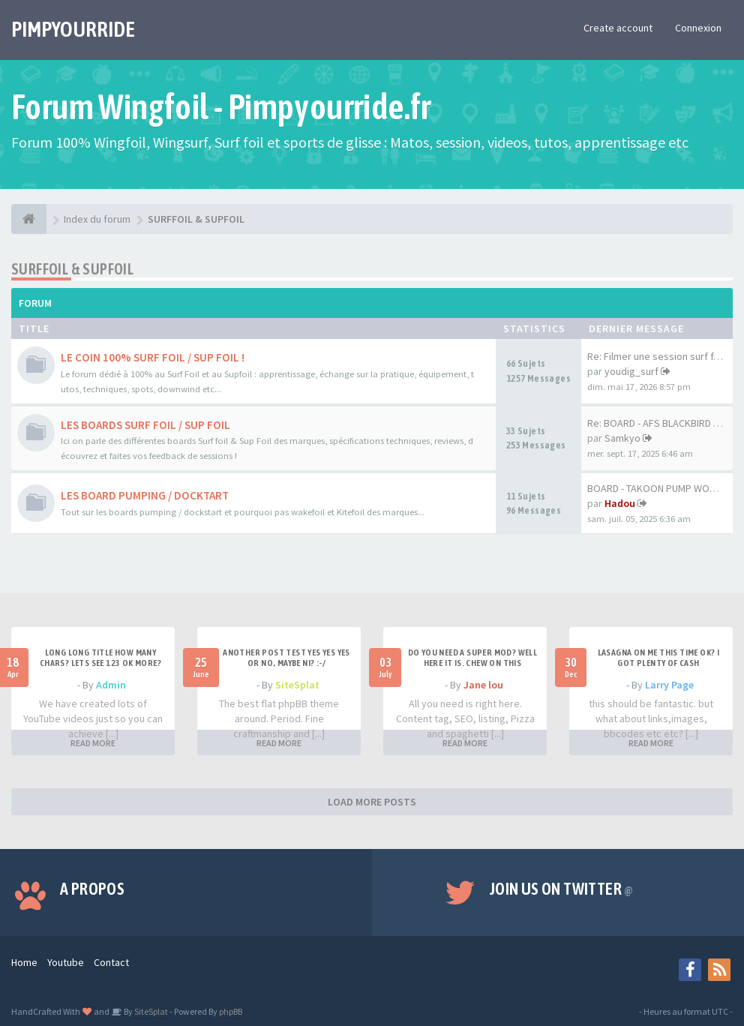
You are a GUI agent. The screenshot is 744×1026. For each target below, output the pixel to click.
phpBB (230, 1011)
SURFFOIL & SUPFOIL (72, 269)
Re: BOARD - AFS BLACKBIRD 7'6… (661, 423)
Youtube (65, 962)
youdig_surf (631, 371)
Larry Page (669, 685)
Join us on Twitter (562, 888)
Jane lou (483, 685)
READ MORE (93, 742)
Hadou (619, 503)
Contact (111, 962)
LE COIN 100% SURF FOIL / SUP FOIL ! (152, 357)
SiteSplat (297, 685)
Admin (111, 685)
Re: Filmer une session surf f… (655, 356)
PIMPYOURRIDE (73, 29)
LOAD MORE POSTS (372, 801)
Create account (618, 27)
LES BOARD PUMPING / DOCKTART (145, 495)
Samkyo (622, 438)
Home (24, 962)
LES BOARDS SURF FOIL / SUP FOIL (145, 425)
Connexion (698, 27)
